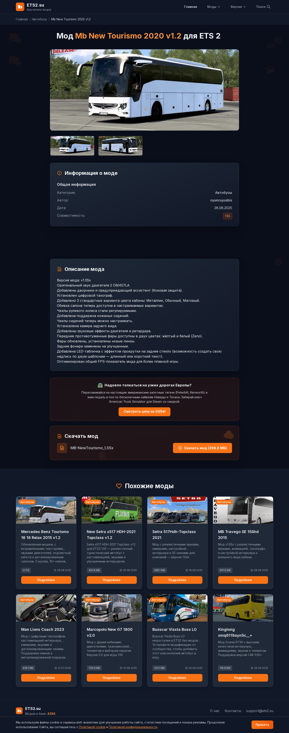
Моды (214, 6)
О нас (215, 711)
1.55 (227, 216)
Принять (262, 724)
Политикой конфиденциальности (133, 727)
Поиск (263, 7)
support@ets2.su (259, 711)
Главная (190, 6)
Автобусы (39, 19)
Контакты (233, 711)
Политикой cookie (92, 727)
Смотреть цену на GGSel (144, 411)
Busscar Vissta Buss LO (174, 629)
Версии (238, 6)
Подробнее (46, 580)
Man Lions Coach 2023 (42, 629)
